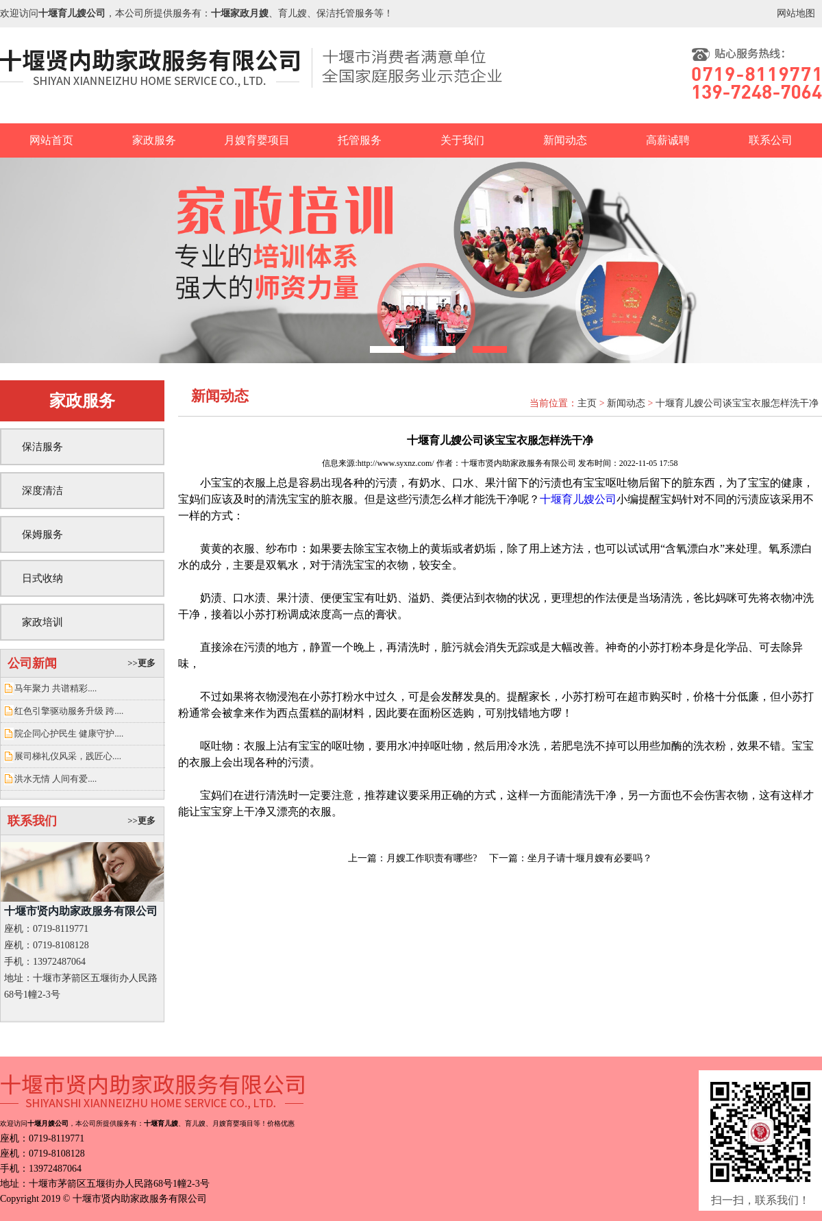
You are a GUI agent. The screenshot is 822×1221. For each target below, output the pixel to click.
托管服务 (360, 140)
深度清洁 (42, 490)
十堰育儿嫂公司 (578, 499)
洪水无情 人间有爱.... (55, 779)
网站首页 (51, 140)
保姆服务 (42, 534)
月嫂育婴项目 (257, 140)
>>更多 (141, 663)
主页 (587, 403)
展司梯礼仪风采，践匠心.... (67, 756)
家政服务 (154, 140)
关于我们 (462, 140)
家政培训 (42, 622)
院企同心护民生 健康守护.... (68, 733)
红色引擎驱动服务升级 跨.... (68, 711)
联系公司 (771, 140)
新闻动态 (565, 140)
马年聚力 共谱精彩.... (55, 688)
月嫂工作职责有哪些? (431, 858)
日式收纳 (42, 578)
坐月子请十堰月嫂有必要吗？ (589, 858)
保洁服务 (42, 446)
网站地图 (796, 13)
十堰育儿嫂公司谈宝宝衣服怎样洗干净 (737, 403)
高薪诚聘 (668, 140)
